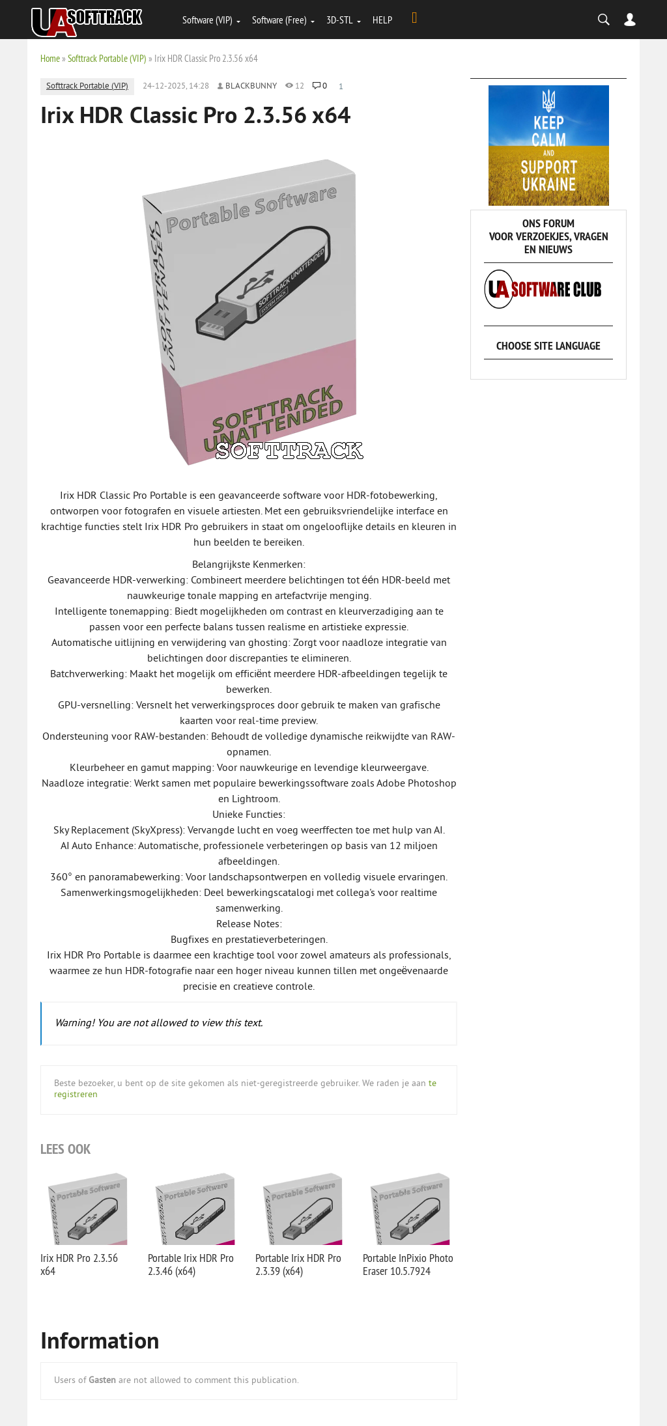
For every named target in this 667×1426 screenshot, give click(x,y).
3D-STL (339, 19)
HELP (382, 19)
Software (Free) (279, 19)
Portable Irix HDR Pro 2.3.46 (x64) (191, 1264)
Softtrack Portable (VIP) (107, 58)
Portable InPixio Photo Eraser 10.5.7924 (408, 1264)
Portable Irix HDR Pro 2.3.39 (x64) (298, 1264)
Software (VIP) (207, 19)
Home (50, 58)
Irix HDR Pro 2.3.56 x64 (79, 1264)
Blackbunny (251, 86)
